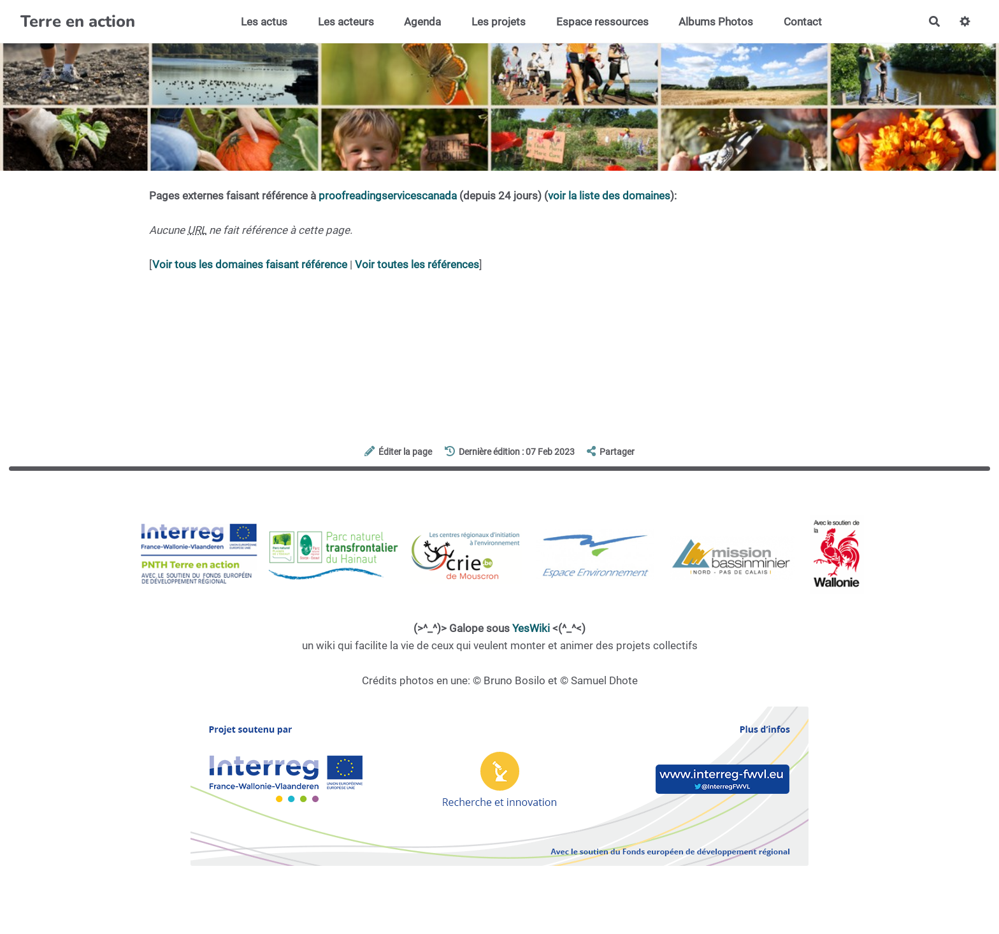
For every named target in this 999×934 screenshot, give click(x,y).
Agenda (422, 21)
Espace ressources (602, 21)
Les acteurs (346, 21)
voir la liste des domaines (609, 195)
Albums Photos (716, 21)
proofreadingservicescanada (388, 195)
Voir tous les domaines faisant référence (249, 264)
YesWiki (531, 628)
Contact (803, 21)
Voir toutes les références (417, 264)
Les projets (498, 21)
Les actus (264, 21)
